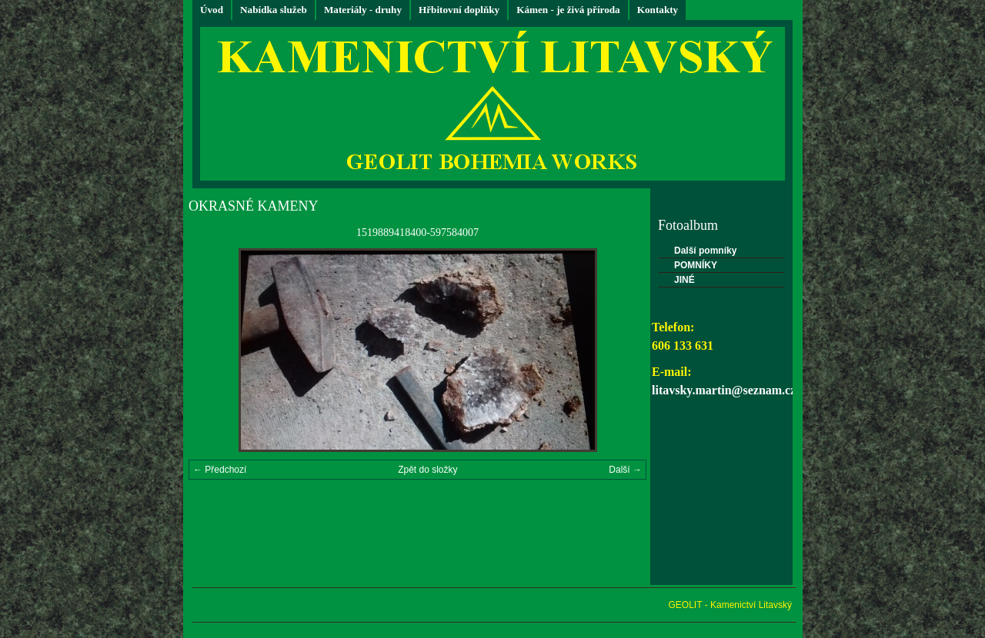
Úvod (211, 9)
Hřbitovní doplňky (459, 9)
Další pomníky (705, 250)
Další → (625, 469)
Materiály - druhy (363, 9)
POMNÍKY (695, 265)
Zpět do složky (427, 469)
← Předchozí (219, 469)
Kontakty (658, 9)
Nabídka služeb (273, 9)
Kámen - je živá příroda (568, 9)
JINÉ (684, 279)
